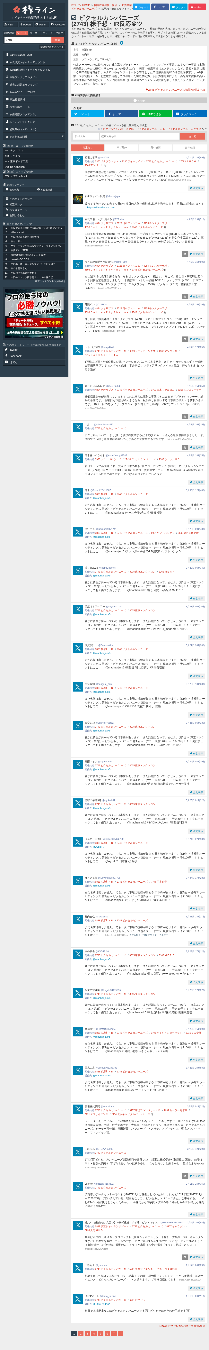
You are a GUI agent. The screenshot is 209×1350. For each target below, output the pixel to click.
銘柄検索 (9, 33)
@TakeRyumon (101, 1303)
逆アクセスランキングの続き (50, 281)
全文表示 (197, 188)
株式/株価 (182, 1326)
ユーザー (35, 33)
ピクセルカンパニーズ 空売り (184, 128)
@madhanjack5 (101, 498)
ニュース (48, 33)
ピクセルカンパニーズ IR (150, 128)
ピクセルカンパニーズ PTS (118, 128)
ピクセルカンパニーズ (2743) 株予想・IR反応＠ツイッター (107, 24)
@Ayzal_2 (98, 846)
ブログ (59, 33)
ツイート (22, 33)
